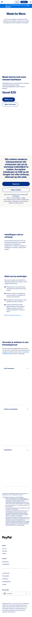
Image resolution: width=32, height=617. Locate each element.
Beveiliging (5, 578)
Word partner (5, 561)
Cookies (4, 584)
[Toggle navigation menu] (30, 2)
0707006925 (16, 196)
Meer (28, 5)
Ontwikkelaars (5, 564)
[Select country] (16, 593)
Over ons (4, 548)
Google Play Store (8, 353)
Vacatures (4, 551)
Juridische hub (6, 573)
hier (14, 494)
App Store (26, 352)
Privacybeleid (5, 576)
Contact (4, 553)
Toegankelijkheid (6, 581)
